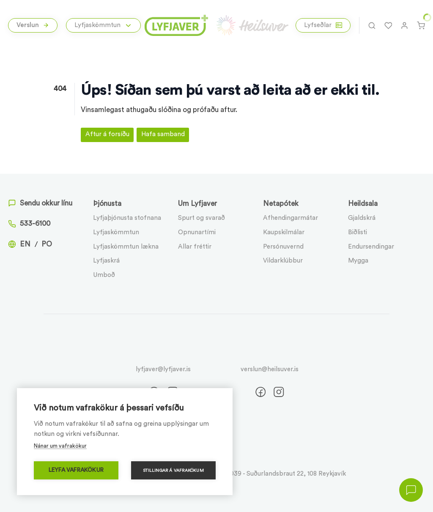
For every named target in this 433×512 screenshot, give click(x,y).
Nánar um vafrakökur (60, 446)
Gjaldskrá (361, 218)
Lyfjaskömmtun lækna (126, 247)
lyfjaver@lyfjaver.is (163, 369)
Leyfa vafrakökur (76, 470)
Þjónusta (107, 203)
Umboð (104, 275)
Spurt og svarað (201, 218)
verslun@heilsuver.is (270, 369)
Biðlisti (357, 232)
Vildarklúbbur (283, 260)
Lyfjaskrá (106, 260)
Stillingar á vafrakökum (173, 470)
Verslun (32, 25)
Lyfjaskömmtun (116, 232)
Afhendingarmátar (290, 218)
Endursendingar (371, 247)
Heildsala (363, 203)
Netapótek (281, 203)
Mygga (358, 260)
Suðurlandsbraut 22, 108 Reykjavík (296, 474)
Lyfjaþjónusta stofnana (127, 218)
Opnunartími (197, 232)
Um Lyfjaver (197, 203)
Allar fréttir (194, 247)
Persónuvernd (283, 247)
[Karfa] (421, 25)
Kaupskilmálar (283, 232)
